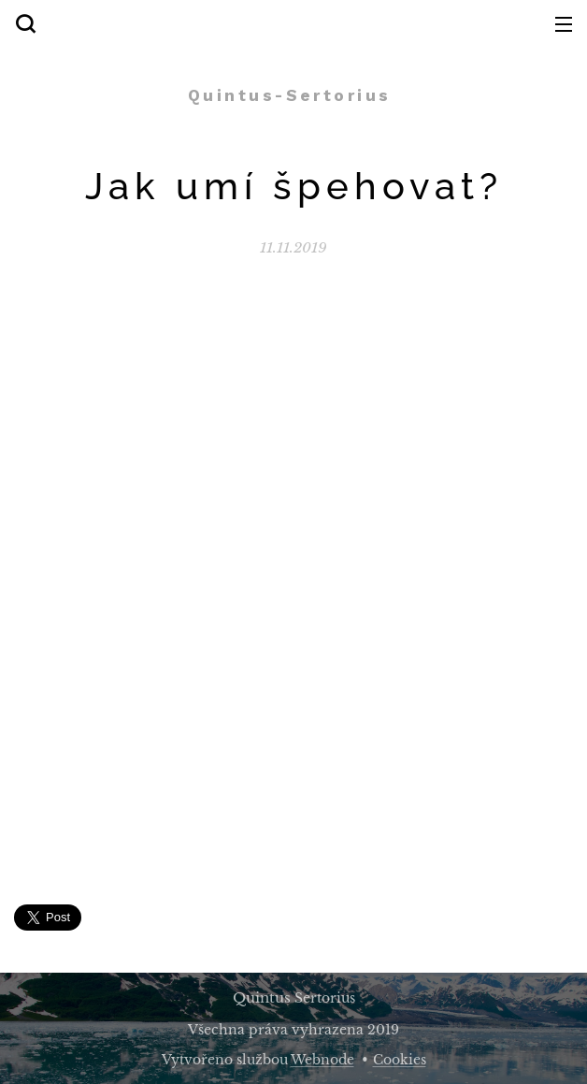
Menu (563, 24)
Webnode (322, 1059)
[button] (25, 23)
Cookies (399, 1059)
